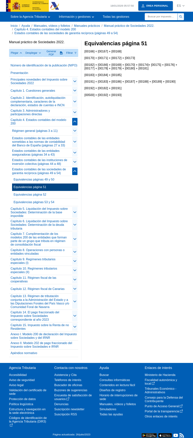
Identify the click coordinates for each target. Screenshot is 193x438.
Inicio (14, 25)
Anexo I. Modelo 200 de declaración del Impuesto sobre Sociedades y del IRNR (44, 336)
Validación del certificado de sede (27, 392)
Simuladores (108, 409)
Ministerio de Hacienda (160, 375)
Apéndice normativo (24, 353)
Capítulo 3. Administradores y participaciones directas (30, 112)
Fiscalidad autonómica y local (161, 381)
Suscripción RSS (65, 414)
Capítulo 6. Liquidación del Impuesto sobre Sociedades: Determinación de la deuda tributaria (39, 225)
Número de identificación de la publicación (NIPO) (44, 65)
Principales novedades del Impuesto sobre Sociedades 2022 (39, 81)
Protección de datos (22, 399)
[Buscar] (161, 16)
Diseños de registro (113, 390)
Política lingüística (21, 404)
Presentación (19, 73)
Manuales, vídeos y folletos (52, 25)
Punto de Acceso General (164, 406)
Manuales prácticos (87, 25)
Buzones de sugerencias (70, 390)
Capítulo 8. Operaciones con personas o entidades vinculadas (37, 251)
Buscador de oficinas (68, 385)
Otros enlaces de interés (161, 416)
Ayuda (25, 25)
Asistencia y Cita (65, 375)
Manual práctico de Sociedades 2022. (129, 25)
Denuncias (61, 404)
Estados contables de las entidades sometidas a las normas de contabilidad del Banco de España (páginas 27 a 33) (38, 142)
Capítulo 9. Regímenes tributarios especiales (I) (33, 261)
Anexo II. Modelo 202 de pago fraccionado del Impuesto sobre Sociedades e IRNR (41, 344)
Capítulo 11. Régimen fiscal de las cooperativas (33, 279)
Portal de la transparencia (164, 411)
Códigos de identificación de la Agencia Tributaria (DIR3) (28, 421)
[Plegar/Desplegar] (74, 81)
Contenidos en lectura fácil (117, 385)
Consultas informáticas (115, 380)
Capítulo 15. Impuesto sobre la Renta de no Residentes (40, 327)
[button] (180, 6)
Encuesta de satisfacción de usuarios (73, 397)
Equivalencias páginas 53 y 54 (34, 202)
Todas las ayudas (111, 414)
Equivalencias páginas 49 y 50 (34, 179)
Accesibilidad (18, 375)
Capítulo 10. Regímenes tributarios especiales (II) (34, 270)
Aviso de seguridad (22, 380)
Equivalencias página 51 (30, 187)
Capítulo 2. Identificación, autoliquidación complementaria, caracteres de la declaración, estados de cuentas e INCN (38, 101)
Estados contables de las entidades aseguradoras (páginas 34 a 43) (36, 152)
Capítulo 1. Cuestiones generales (33, 90)
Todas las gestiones (116, 16)
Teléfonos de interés (67, 380)
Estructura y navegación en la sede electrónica (27, 411)
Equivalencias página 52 (30, 194)
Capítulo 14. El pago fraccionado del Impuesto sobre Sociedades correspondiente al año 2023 (35, 316)
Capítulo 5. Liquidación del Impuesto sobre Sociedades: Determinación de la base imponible (39, 212)
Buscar (104, 375)
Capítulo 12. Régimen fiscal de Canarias (37, 288)
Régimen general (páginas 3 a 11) (35, 130)
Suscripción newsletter (69, 409)
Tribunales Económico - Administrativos (160, 390)
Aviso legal (16, 385)
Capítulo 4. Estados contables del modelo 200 (45, 29)
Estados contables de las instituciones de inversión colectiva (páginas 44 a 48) (39, 161)
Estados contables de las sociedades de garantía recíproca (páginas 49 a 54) (66, 33)
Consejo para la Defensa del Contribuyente (164, 399)
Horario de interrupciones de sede (119, 397)
